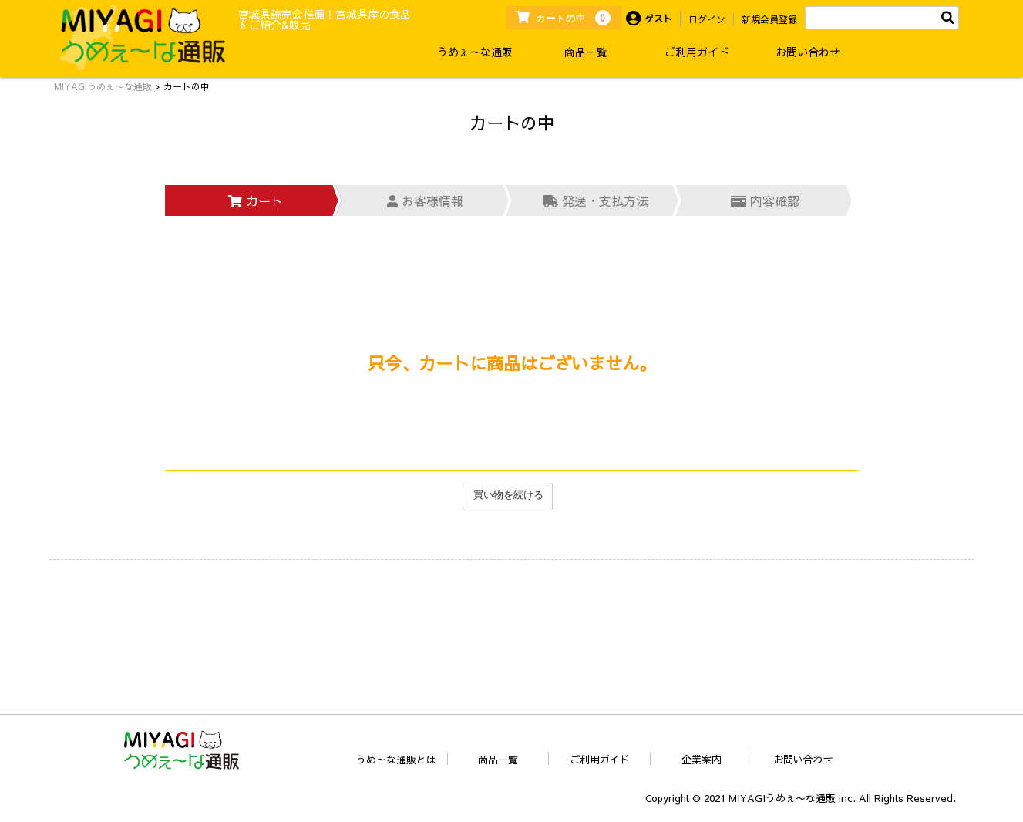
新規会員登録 (769, 19)
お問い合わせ (808, 51)
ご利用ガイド (697, 51)
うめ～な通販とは (396, 759)
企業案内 (701, 759)
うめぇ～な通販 (475, 51)
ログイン (706, 19)
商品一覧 (585, 51)
